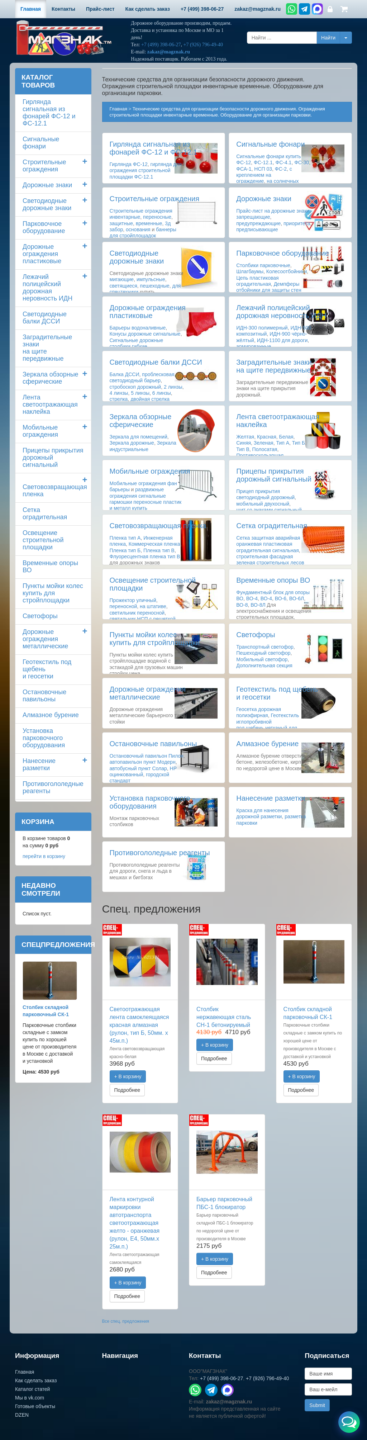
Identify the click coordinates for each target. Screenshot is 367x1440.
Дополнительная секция (264, 665)
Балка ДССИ (124, 374)
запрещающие (253, 217)
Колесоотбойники (286, 271)
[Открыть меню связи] (349, 1422)
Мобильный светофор (261, 659)
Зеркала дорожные (132, 443)
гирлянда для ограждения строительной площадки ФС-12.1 (146, 170)
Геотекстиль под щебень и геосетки (47, 669)
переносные (157, 217)
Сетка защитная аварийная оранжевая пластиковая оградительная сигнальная (268, 544)
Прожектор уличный (133, 600)
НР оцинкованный (143, 771)
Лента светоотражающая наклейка (50, 404)
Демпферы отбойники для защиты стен (268, 287)
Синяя (243, 443)
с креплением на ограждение (264, 175)
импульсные (151, 279)
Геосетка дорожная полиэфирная (258, 712)
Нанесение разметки (270, 798)
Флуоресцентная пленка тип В (145, 556)
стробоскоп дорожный (135, 387)
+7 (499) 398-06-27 (161, 44)
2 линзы (173, 387)
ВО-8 (242, 605)
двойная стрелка (150, 399)
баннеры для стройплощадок (143, 232)
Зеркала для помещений (138, 437)
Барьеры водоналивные (138, 328)
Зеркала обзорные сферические (141, 420)
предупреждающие (258, 223)
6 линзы (161, 393)
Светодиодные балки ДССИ (156, 362)
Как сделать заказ (36, 1380)
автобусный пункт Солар (138, 768)
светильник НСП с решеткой (143, 619)
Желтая (245, 437)
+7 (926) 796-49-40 (203, 44)
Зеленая (263, 443)
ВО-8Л (258, 605)
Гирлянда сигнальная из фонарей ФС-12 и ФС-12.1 (153, 148)
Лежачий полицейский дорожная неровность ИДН (281, 311)
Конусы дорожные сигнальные (145, 334)
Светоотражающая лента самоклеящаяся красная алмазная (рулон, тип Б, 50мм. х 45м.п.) (139, 1025)
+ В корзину (128, 1076)
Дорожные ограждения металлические (148, 693)
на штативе (153, 606)
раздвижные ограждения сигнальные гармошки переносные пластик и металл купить (146, 499)
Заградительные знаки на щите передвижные (273, 366)
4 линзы (119, 393)
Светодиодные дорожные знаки (137, 257)
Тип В (242, 449)
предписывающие (257, 229)
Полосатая (264, 449)
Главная (118, 109)
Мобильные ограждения (150, 471)
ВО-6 (280, 598)
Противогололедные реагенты (160, 853)
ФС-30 (301, 162)
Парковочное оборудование (282, 253)
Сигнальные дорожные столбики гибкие (136, 343)
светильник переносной (137, 613)
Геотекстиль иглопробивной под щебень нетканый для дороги (267, 724)
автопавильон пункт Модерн (143, 762)
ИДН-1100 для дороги (282, 340)
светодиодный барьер (135, 380)
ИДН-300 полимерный (261, 328)
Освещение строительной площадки (43, 540)
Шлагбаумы (249, 271)
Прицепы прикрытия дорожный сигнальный (273, 475)
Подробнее (127, 1090)
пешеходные (155, 286)
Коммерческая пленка (154, 544)
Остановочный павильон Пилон (147, 756)
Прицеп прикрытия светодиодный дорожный (265, 494)
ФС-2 (281, 169)
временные (149, 223)
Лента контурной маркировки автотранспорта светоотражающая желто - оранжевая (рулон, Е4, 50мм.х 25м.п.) (135, 1223)
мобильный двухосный (262, 504)
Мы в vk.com (29, 1398)
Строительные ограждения (155, 199)
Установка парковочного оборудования (150, 802)
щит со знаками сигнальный (269, 510)
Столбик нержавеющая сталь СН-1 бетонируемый (223, 1017)
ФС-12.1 (263, 162)
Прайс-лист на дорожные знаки (272, 211)
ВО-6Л (296, 598)
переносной (123, 606)
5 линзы (140, 393)
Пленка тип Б (125, 550)
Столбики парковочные (263, 265)
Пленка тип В (159, 550)
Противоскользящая (259, 455)
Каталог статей (32, 1389)
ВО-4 (252, 598)
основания (138, 229)
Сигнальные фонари (270, 144)
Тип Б (298, 443)
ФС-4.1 (283, 162)
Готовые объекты (35, 1406)
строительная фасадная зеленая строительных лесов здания (270, 563)
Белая (286, 437)
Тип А (282, 443)
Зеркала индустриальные (143, 446)
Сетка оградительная (271, 526)
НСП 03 (263, 169)
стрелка (119, 399)
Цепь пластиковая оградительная (257, 281)
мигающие (122, 279)
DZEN (22, 1415)
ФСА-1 (243, 169)
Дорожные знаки (263, 199)
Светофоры (255, 635)
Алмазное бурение (267, 744)
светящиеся (123, 286)
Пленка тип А (125, 538)
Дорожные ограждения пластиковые (148, 311)
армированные (253, 346)
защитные (121, 223)
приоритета (296, 223)
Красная (266, 437)
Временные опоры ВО (273, 580)
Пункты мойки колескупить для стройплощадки (155, 638)
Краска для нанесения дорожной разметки (262, 813)
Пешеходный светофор (263, 653)
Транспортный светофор (265, 647)
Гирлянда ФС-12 (129, 164)
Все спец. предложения (125, 1321)
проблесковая (158, 374)
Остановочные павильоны (153, 744)
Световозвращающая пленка (158, 526)
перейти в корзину (44, 856)
